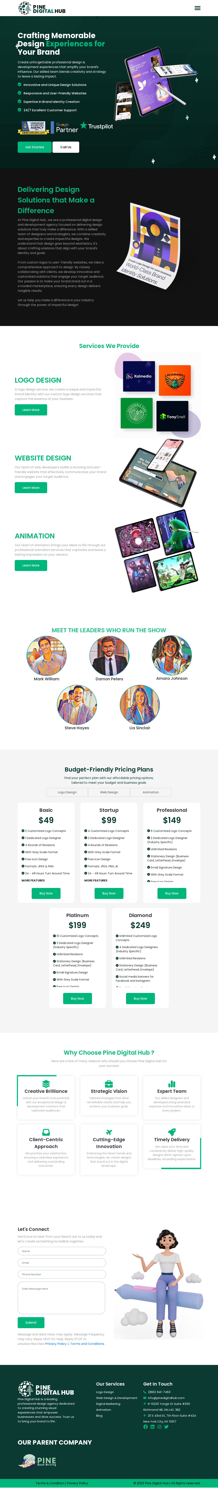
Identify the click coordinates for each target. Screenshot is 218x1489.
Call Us (67, 147)
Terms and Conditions (87, 1345)
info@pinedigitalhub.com (164, 1399)
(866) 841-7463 (156, 1393)
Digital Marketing (108, 1405)
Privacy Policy (55, 1345)
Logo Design (72, 793)
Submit (31, 1323)
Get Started (35, 147)
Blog (99, 1417)
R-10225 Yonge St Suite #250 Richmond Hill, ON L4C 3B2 (166, 1408)
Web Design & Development (116, 1399)
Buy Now (46, 893)
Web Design (109, 793)
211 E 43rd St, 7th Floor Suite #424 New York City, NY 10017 (169, 1420)
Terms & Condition (50, 1484)
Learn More (31, 410)
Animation (146, 793)
